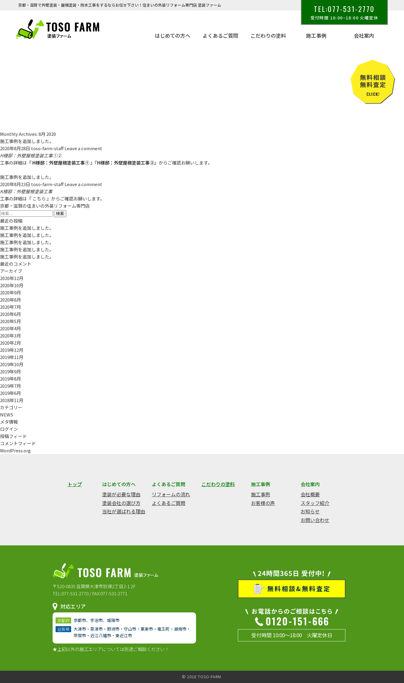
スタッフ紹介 (315, 502)
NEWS (6, 414)
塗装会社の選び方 (121, 502)
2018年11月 (11, 400)
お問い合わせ (315, 520)
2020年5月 (10, 321)
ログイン (9, 429)
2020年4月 (10, 328)
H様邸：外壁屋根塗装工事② (125, 162)
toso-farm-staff (47, 148)
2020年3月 (10, 335)
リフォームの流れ (171, 494)
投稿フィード (13, 436)
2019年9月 (10, 371)
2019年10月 (11, 364)
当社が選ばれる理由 (123, 511)
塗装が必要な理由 (121, 494)
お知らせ (310, 511)
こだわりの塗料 (268, 35)
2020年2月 (10, 343)
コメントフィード (18, 443)
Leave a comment (83, 148)
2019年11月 (11, 357)
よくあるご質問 (220, 35)
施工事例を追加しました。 (27, 141)
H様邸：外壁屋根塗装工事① (60, 162)
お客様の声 (263, 502)
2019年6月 (10, 393)
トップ (75, 484)
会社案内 (364, 35)
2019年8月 (10, 378)
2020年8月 (10, 299)
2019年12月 (11, 350)
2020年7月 (10, 307)
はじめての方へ (172, 35)
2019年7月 (10, 386)
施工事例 (316, 35)
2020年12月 (11, 278)
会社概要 (310, 494)
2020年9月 (10, 292)
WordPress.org (15, 450)
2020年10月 (11, 285)
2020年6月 (10, 314)
